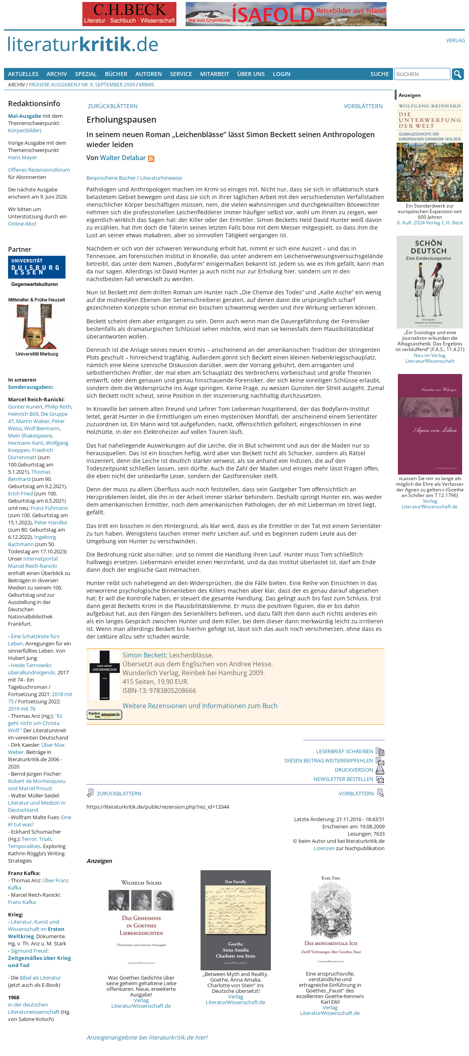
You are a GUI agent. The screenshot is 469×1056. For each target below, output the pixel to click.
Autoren (148, 74)
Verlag (455, 40)
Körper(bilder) (24, 130)
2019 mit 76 (21, 708)
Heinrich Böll (23, 413)
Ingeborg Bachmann (32, 540)
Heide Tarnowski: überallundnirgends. (32, 669)
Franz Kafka (22, 902)
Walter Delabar (123, 157)
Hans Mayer (22, 157)
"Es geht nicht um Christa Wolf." (35, 723)
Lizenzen (324, 848)
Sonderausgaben (30, 386)
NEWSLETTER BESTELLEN (349, 779)
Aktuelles (23, 74)
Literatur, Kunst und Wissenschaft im (36, 929)
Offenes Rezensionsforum (39, 169)
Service (181, 74)
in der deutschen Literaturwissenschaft (33, 1008)
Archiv (57, 74)
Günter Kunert (25, 406)
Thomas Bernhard (29, 475)
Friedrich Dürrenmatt (30, 453)
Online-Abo (21, 223)
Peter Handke (50, 522)
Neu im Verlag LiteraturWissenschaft (430, 358)
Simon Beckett (144, 655)
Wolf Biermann (41, 428)
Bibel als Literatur (40, 977)
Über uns (251, 74)
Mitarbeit (214, 74)
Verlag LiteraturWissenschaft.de (141, 1002)
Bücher (116, 74)
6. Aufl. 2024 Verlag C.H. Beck (430, 222)
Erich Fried (20, 493)
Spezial (86, 74)
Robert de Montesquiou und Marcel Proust (37, 784)
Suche (380, 74)
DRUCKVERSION (360, 769)
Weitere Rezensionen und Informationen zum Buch (200, 705)
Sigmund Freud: (39, 958)
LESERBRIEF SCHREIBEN (350, 751)
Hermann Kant (25, 442)
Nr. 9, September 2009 (108, 84)
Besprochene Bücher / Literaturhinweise (134, 177)
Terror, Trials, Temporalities (30, 842)
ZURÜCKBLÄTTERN (112, 106)
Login (282, 74)
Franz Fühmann (49, 508)
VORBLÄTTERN (364, 106)
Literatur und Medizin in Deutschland (37, 806)
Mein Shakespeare (30, 435)
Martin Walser (32, 421)
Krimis (146, 84)
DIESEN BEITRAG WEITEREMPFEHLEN (335, 760)
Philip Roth (58, 406)
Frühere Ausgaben (53, 84)
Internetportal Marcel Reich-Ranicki (32, 562)
